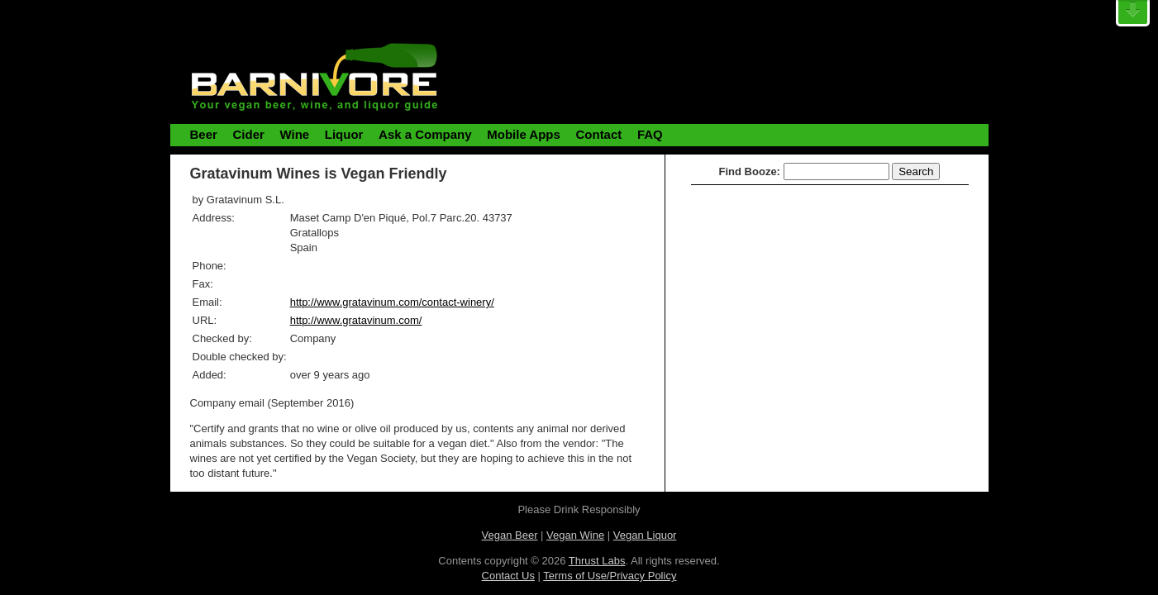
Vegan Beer (510, 535)
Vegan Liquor (645, 535)
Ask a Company (425, 134)
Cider (248, 134)
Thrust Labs (597, 561)
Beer (203, 134)
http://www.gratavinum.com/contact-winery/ (392, 302)
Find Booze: (749, 171)
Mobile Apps (523, 134)
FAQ (650, 134)
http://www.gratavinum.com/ (356, 320)
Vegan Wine (575, 535)
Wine (294, 134)
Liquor (344, 134)
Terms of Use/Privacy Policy (609, 575)
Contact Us (508, 575)
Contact (598, 134)
